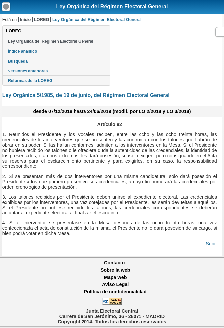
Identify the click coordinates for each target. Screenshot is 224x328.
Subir (211, 243)
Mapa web (115, 277)
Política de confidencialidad (115, 291)
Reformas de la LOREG (30, 80)
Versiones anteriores (28, 71)
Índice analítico (22, 51)
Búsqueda (18, 61)
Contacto (114, 262)
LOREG (41, 19)
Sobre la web (115, 270)
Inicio (25, 19)
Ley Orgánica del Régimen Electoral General (112, 6)
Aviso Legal (115, 284)
